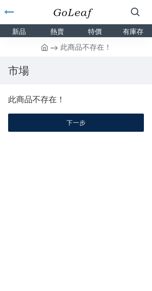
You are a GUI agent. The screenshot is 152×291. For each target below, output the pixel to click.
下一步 (76, 122)
